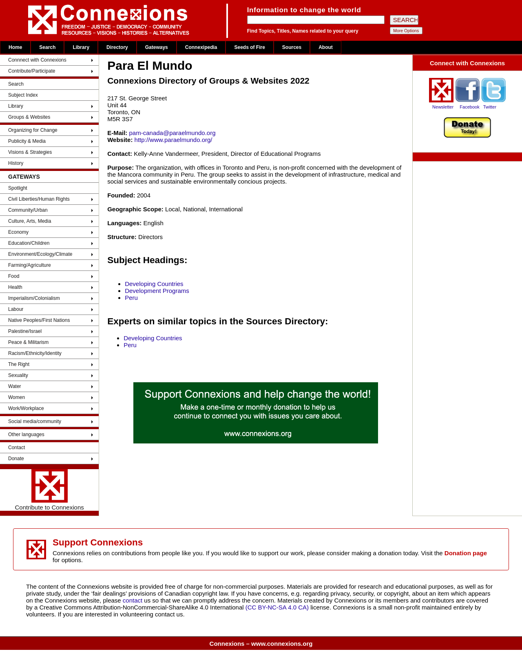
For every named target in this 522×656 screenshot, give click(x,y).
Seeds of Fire (249, 47)
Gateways (156, 47)
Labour (15, 309)
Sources (291, 47)
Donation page (466, 553)
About (326, 47)
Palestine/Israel (25, 331)
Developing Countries (154, 283)
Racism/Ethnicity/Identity (35, 353)
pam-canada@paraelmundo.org (172, 132)
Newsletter (442, 106)
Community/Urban (28, 210)
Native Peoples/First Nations (39, 320)
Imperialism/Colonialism (34, 298)
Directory (117, 47)
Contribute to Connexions (49, 490)
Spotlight (17, 188)
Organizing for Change (33, 130)
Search (47, 47)
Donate (16, 458)
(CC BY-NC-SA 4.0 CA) (277, 607)
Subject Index (23, 95)
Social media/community (34, 421)
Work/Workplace (26, 408)
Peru (131, 297)
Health (15, 287)
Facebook (469, 106)
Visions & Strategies (30, 152)
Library (81, 47)
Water (14, 386)
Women (16, 397)
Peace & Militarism (28, 342)
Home (15, 47)
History (15, 163)
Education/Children (28, 243)
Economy (18, 232)
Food (13, 276)
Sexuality (18, 375)
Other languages (26, 434)
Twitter (489, 106)
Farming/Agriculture (29, 265)
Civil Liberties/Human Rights (39, 199)
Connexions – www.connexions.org (261, 643)
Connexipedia (201, 47)
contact (133, 600)
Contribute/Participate (31, 71)
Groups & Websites (29, 117)
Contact (16, 447)
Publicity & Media (27, 141)
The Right (18, 364)
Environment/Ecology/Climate (40, 254)
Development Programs (157, 290)
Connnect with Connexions (37, 60)
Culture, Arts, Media (29, 221)
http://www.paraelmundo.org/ (173, 139)
